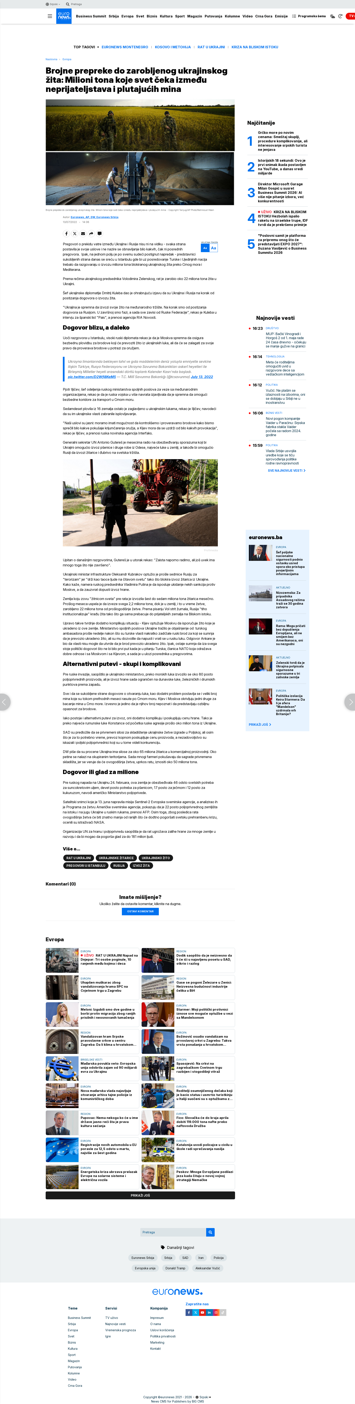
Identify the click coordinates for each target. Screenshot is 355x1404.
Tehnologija (275, 356)
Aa (205, 248)
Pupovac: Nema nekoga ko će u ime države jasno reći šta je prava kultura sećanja (109, 1122)
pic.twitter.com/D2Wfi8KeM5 (92, 377)
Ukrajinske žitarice (116, 858)
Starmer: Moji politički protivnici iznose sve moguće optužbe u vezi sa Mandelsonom (204, 1013)
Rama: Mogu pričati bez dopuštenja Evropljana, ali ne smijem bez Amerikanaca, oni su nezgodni (290, 635)
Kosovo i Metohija (173, 47)
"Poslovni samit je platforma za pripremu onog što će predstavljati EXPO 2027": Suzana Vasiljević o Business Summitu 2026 (282, 244)
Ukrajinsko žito (156, 858)
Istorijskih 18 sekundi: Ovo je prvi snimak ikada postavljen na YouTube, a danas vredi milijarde (282, 166)
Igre (108, 1336)
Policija (219, 1258)
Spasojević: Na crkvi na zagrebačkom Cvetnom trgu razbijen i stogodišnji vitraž (199, 1067)
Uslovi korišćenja (162, 1330)
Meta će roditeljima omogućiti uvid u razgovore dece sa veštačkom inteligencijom (285, 368)
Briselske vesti (91, 1059)
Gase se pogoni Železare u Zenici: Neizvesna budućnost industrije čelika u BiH (204, 986)
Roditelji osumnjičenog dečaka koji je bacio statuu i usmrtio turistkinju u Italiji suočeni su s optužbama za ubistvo (204, 1095)
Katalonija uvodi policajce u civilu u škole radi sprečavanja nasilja (204, 1147)
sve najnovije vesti (287, 470)
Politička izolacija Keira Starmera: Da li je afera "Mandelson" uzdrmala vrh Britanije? (290, 705)
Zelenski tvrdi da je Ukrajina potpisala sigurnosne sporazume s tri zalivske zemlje (290, 670)
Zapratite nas (199, 1304)
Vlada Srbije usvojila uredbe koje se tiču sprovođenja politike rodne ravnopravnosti (282, 457)
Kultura (166, 16)
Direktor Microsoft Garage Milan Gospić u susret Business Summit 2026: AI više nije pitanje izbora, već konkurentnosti (281, 192)
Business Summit (91, 16)
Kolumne (232, 16)
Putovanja (213, 16)
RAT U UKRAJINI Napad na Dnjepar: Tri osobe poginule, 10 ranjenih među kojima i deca (109, 959)
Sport (180, 16)
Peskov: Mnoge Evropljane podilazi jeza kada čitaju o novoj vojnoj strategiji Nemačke (204, 1176)
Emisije (281, 16)
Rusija (119, 865)
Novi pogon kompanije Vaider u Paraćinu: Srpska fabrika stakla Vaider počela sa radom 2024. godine (285, 427)
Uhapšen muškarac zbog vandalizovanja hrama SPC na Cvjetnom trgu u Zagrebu (104, 986)
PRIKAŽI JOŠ (260, 724)
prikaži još (140, 1195)
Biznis (152, 16)
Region (181, 951)
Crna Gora (263, 16)
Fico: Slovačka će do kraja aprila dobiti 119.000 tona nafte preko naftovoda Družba (202, 1122)
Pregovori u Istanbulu (85, 865)
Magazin (194, 16)
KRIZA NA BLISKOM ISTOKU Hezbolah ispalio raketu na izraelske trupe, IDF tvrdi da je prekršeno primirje (283, 218)
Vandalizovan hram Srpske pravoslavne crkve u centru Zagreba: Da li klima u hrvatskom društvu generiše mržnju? (107, 1040)
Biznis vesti (274, 412)
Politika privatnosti (163, 1336)
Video (247, 16)
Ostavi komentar (140, 911)
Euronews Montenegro (125, 47)
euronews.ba (265, 537)
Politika (272, 384)
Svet (140, 16)
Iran (201, 1258)
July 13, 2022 (202, 377)
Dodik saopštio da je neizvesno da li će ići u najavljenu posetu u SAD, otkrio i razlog (204, 959)
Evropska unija (145, 1268)
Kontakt (155, 1348)
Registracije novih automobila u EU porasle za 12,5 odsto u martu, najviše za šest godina (109, 1149)
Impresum (157, 1318)
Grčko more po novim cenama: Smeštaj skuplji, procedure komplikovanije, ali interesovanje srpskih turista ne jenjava (282, 141)
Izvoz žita (141, 865)
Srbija (114, 16)
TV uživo (111, 1318)
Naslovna (51, 59)
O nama (155, 1324)
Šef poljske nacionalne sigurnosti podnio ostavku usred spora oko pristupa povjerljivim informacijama (290, 563)
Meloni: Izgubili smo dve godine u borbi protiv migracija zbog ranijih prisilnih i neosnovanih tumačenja (108, 1013)
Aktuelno (283, 587)
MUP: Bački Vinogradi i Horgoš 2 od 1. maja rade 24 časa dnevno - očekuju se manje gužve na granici (286, 340)
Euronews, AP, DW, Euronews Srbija (94, 217)
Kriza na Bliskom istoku (255, 47)
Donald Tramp (175, 1268)
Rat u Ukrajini (211, 47)
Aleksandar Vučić (208, 1268)
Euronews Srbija (143, 1258)
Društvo (272, 328)
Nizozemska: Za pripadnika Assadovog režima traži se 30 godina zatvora (290, 600)
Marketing (157, 1342)
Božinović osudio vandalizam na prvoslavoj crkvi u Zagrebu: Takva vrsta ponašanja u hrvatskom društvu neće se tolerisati (203, 1040)
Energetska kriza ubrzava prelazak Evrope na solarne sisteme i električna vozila (109, 1176)
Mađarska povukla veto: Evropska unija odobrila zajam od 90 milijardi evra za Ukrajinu (109, 1067)
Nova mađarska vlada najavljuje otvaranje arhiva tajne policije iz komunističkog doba (106, 1095)
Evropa (127, 16)
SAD (185, 1258)
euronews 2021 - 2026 (176, 1397)
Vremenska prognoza (120, 1330)
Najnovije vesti (115, 1324)
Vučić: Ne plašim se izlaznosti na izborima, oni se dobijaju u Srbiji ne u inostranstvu (285, 396)
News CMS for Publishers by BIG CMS (177, 1401)
